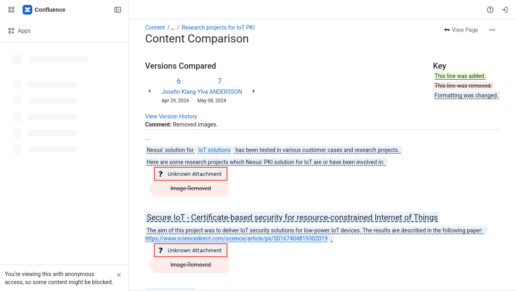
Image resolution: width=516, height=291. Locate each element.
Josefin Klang (179, 92)
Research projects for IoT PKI (218, 27)
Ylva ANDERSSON (220, 92)
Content (155, 27)
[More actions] (492, 30)
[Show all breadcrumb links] (173, 27)
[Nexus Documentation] (44, 9)
